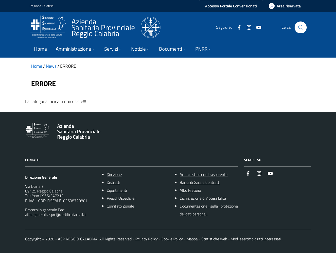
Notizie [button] (140, 49)
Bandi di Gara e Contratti (200, 182)
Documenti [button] (172, 49)
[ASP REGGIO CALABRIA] (95, 27)
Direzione (114, 174)
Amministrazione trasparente (204, 174)
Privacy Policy (146, 239)
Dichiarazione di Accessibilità (203, 198)
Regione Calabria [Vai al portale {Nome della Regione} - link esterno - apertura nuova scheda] (41, 5)
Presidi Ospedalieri (121, 198)
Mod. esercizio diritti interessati (256, 239)
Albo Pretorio (190, 190)
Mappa (192, 239)
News (51, 66)
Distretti (113, 182)
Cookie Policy (172, 239)
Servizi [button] (113, 49)
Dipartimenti (117, 190)
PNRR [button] (203, 49)
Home (40, 49)
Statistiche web (214, 239)
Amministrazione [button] (75, 49)
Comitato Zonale (120, 206)
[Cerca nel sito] (300, 27)
